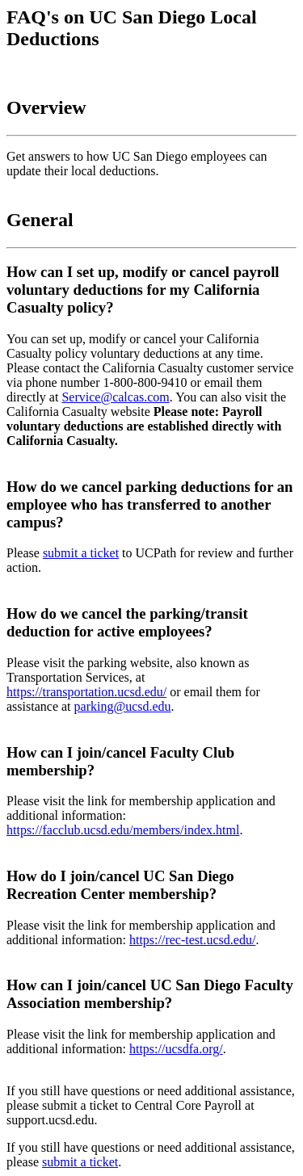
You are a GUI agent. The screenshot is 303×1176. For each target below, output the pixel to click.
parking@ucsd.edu (122, 706)
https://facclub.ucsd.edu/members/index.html (122, 830)
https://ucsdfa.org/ (176, 1049)
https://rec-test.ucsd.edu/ (192, 940)
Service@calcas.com (115, 397)
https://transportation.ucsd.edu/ (86, 692)
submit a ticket (81, 553)
